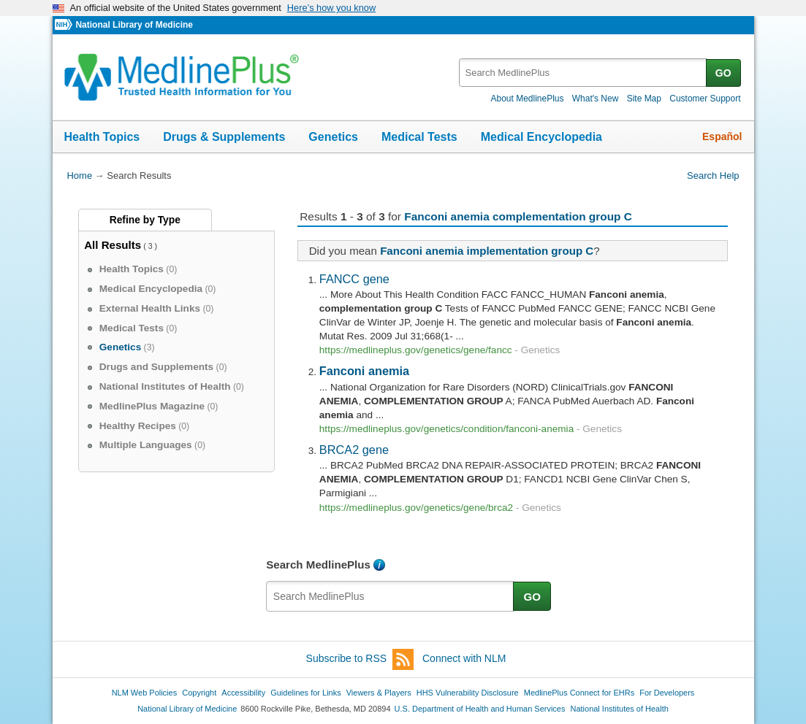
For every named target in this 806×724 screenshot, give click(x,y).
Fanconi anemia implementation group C (486, 250)
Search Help (713, 175)
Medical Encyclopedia (541, 137)
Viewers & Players (378, 692)
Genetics (333, 137)
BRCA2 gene (354, 449)
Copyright (199, 692)
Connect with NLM (464, 658)
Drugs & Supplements (224, 137)
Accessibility (243, 692)
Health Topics (102, 137)
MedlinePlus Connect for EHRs (579, 692)
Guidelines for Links (305, 692)
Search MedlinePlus (318, 564)
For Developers (666, 692)
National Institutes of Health (620, 708)
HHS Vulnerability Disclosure (468, 692)
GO (723, 73)
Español (722, 136)
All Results (112, 245)
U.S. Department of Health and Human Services (480, 708)
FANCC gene (354, 278)
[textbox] (583, 72)
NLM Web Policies (145, 692)
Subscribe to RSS (360, 659)
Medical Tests (419, 137)
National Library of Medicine (133, 25)
